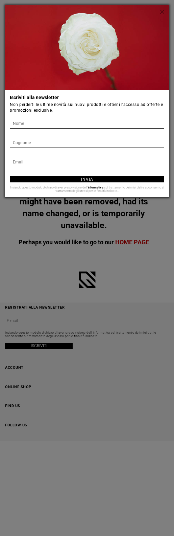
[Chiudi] (162, 12)
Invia (87, 179)
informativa (95, 187)
